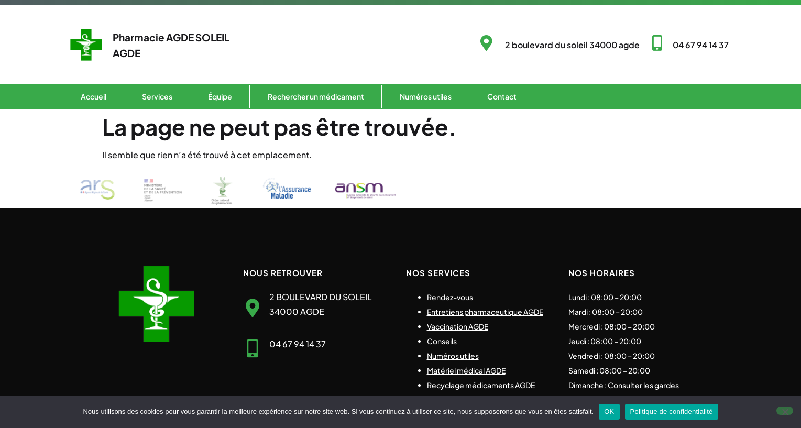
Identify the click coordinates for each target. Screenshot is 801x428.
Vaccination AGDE (457, 326)
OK (609, 411)
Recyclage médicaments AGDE (481, 385)
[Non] (784, 411)
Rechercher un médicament (316, 96)
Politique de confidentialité (671, 411)
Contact (502, 96)
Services (157, 96)
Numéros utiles (426, 96)
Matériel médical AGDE (466, 370)
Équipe (220, 96)
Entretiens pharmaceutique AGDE (485, 311)
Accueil (93, 96)
